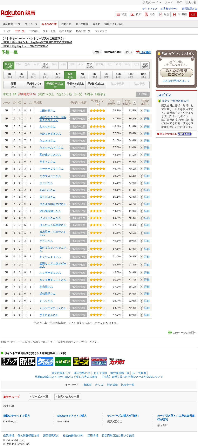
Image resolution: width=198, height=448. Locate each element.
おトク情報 (82, 24)
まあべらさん (48, 189)
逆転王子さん (48, 293)
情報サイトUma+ (114, 24)
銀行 (179, 2)
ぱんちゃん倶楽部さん (53, 224)
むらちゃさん (48, 126)
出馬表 (87, 384)
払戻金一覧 (127, 384)
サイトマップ (149, 8)
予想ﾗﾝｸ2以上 (96, 85)
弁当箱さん (46, 286)
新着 (13, 85)
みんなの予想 (49, 24)
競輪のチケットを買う (16, 415)
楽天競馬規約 (51, 435)
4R (46, 75)
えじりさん (46, 300)
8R (94, 75)
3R (33, 75)
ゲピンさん (46, 240)
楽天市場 (191, 2)
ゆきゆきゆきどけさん (53, 203)
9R (106, 75)
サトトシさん (48, 161)
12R (143, 75)
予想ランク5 (34, 85)
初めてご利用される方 (175, 101)
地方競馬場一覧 (119, 373)
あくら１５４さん (50, 256)
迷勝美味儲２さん (50, 210)
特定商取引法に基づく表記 (118, 435)
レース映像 (139, 373)
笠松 (90, 65)
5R (58, 75)
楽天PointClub (168, 134)
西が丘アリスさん (50, 154)
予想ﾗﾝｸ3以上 (75, 85)
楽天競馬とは (189, 8)
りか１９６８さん (50, 133)
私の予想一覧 (83, 31)
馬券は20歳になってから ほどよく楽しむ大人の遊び (66, 376)
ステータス (49, 31)
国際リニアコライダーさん (53, 265)
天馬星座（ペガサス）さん (53, 233)
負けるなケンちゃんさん (53, 249)
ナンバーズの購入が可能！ (123, 415)
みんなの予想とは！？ (176, 80)
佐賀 (145, 65)
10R (118, 75)
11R (131, 75)
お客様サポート (169, 8)
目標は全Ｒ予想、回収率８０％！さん (53, 119)
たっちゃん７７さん (52, 147)
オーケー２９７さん (52, 168)
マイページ (31, 24)
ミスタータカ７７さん (53, 307)
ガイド (96, 24)
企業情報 (8, 435)
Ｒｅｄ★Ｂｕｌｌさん (53, 279)
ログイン (164, 95)
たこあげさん (48, 140)
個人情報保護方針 (28, 435)
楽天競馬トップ (11, 24)
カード (169, 2)
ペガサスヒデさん (50, 175)
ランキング (101, 31)
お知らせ (66, 24)
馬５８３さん (48, 196)
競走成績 (112, 384)
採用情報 (92, 435)
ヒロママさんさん (50, 217)
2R (21, 75)
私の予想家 (65, 31)
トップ (7, 31)
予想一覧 (20, 31)
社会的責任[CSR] (73, 435)
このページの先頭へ (184, 332)
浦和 (45, 65)
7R (82, 75)
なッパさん (46, 182)
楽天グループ (150, 2)
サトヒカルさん (49, 314)
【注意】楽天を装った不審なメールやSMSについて (132, 376)
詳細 (147, 110)
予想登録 (34, 31)
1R (9, 75)
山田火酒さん (48, 110)
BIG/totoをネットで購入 (72, 415)
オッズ (99, 384)
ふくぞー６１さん (50, 272)
